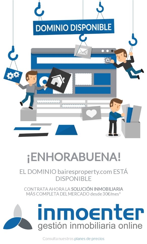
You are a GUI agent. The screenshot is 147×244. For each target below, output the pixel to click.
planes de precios (89, 238)
